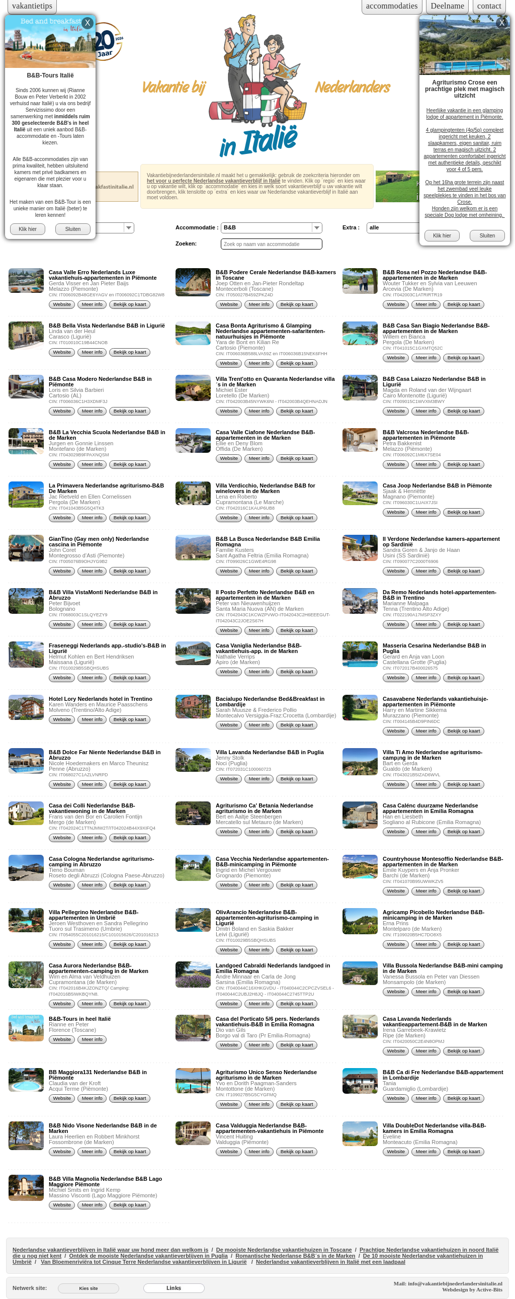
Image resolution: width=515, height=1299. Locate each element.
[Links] (174, 1287)
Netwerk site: (30, 1288)
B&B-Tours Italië (50, 75)
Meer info (92, 304)
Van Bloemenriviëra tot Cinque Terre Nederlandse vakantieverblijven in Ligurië (143, 1262)
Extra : (351, 227)
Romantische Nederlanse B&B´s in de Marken (295, 1256)
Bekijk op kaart (130, 304)
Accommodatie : (197, 227)
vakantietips (32, 6)
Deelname (447, 6)
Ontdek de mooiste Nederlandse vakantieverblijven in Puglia (148, 1256)
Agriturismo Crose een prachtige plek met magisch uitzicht (464, 89)
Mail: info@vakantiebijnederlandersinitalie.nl (448, 1283)
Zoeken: (186, 243)
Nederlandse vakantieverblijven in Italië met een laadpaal (330, 1262)
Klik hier (28, 229)
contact (489, 6)
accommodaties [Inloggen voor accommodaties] (392, 6)
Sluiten (73, 229)
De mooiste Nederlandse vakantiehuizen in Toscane (284, 1250)
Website (62, 304)
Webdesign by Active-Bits (472, 1289)
